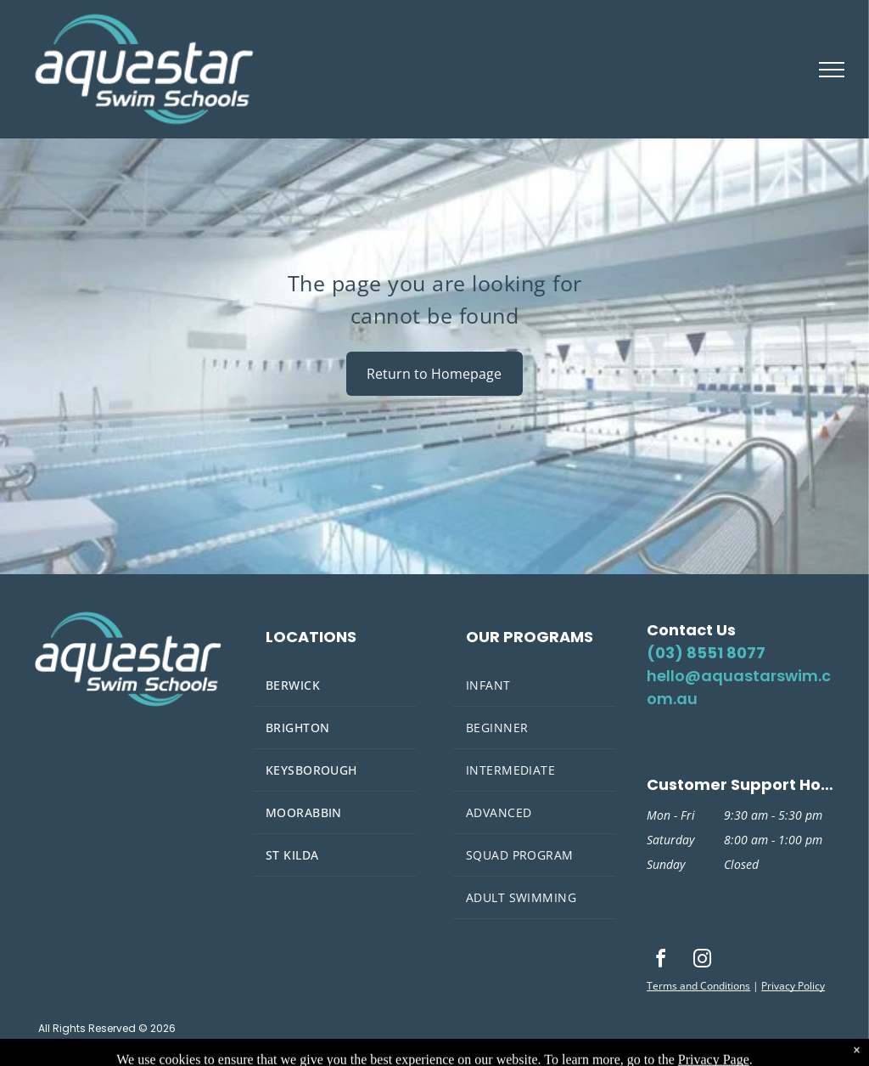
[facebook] (660, 961)
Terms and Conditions (698, 986)
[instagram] (701, 961)
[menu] (832, 70)
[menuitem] (334, 685)
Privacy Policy (793, 986)
